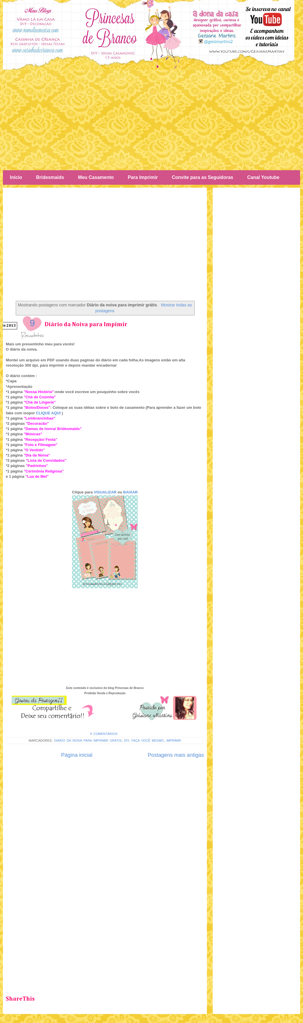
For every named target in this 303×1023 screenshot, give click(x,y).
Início (16, 177)
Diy (126, 740)
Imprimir (173, 740)
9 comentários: (105, 734)
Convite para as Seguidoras (202, 177)
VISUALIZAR (105, 492)
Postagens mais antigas (176, 755)
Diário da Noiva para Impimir (86, 324)
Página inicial (76, 755)
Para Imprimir (143, 177)
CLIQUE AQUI (48, 413)
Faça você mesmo (147, 740)
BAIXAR (130, 492)
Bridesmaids (50, 177)
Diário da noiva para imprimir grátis (88, 740)
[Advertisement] (151, 119)
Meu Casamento (96, 177)
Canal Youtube (263, 177)
